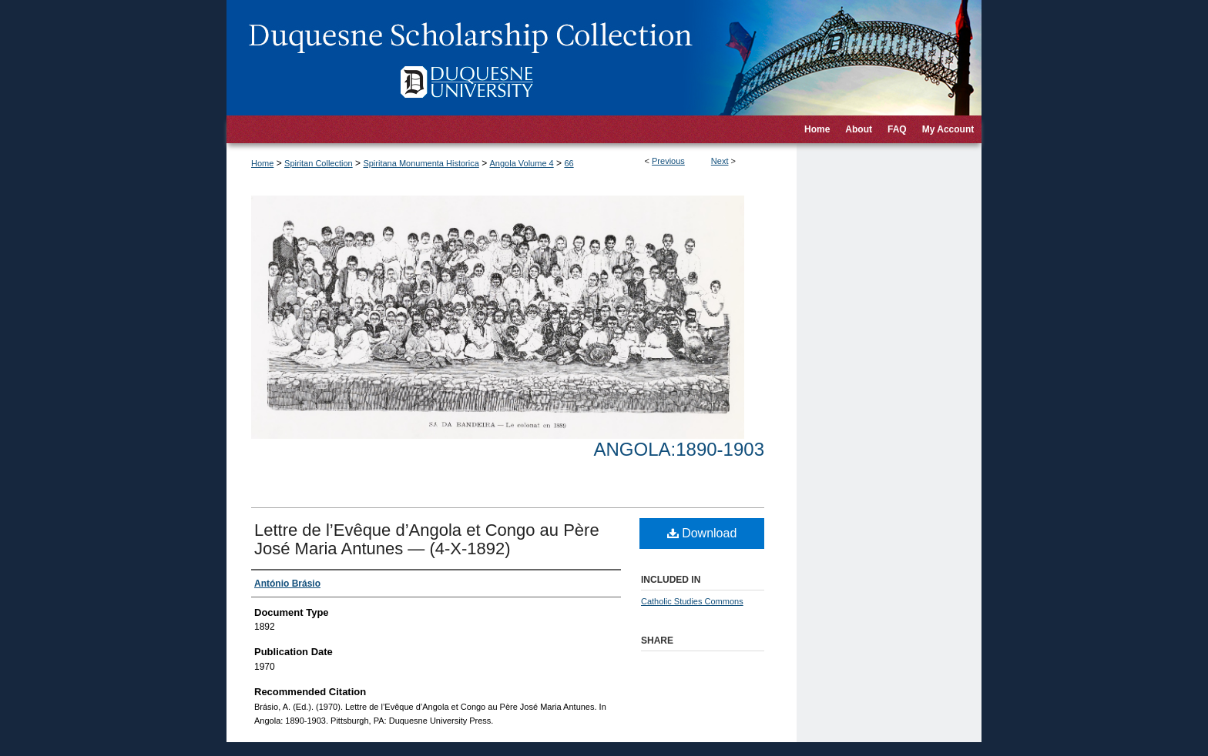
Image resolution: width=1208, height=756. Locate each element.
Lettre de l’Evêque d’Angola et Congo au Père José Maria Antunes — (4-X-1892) (426, 539)
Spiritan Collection (318, 163)
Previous (668, 161)
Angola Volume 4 (522, 163)
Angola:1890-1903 (679, 449)
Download (702, 533)
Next (720, 161)
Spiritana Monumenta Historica (420, 163)
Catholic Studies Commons (692, 601)
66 (568, 163)
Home (262, 163)
